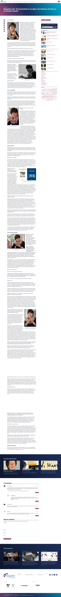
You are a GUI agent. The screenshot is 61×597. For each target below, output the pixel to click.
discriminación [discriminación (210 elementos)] (49, 91)
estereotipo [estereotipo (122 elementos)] (50, 92)
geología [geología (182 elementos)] (56, 93)
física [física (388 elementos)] (47, 93)
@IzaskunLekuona (18, 448)
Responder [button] (37, 492)
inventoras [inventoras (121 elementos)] (51, 95)
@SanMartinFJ (27, 447)
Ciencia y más (43, 73)
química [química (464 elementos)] (50, 99)
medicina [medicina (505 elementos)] (51, 96)
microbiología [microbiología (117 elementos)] (55, 96)
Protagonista (43, 82)
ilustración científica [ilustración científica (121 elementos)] (50, 94)
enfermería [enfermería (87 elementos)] (46, 92)
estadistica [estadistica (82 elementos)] (48, 92)
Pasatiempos (43, 80)
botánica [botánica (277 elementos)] (55, 90)
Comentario (5, 522)
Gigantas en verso (43, 78)
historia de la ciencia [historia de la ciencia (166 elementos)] (45, 94)
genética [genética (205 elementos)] (53, 93)
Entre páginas (43, 77)
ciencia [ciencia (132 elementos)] (46, 91)
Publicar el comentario (7, 538)
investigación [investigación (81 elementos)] (54, 95)
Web (4, 535)
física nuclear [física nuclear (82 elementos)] (50, 93)
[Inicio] (3, 1)
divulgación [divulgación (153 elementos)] (53, 91)
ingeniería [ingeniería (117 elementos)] (44, 95)
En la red (42, 76)
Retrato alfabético (43, 83)
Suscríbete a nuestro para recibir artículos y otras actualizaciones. (49, 25)
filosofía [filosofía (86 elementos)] (45, 93)
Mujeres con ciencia (40, 574)
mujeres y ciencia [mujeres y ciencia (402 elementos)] (45, 97)
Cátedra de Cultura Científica (29, 574)
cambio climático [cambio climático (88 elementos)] (43, 91)
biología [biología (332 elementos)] (43, 90)
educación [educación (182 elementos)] (42, 92)
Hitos (42, 79)
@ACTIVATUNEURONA (10, 449)
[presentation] (49, 32)
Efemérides (42, 74)
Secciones (19, 574)
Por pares (42, 81)
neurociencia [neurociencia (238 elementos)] (51, 97)
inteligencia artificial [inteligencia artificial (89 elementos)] (48, 95)
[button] (4, 20)
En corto (42, 75)
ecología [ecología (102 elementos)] (56, 91)
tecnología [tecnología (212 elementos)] (47, 100)
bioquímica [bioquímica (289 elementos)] (51, 90)
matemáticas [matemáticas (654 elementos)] (45, 96)
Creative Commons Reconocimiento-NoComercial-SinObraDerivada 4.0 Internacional (24, 595)
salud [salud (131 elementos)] (52, 99)
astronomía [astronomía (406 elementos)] (54, 89)
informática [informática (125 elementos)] (54, 94)
